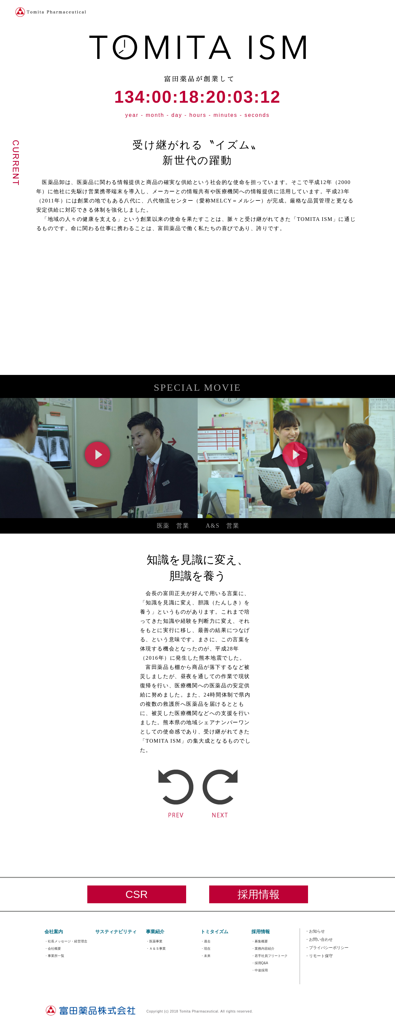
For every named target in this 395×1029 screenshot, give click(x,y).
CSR (137, 894)
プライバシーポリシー (327, 947)
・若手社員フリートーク (269, 956)
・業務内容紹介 (262, 948)
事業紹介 (155, 931)
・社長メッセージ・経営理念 (65, 941)
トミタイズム (214, 931)
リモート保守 (319, 956)
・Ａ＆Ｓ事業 (156, 948)
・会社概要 (52, 948)
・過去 (206, 941)
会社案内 (53, 931)
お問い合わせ (319, 939)
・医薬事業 (154, 941)
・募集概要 (259, 941)
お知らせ (315, 931)
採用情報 (259, 894)
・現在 (206, 948)
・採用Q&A (259, 963)
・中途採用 (259, 970)
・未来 (206, 956)
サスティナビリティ (116, 931)
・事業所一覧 (54, 956)
